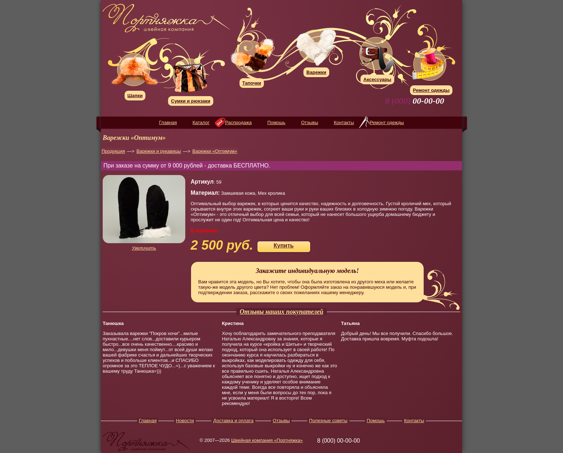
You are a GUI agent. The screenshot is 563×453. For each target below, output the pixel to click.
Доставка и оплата (233, 420)
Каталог (200, 122)
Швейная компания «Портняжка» (267, 440)
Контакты (344, 122)
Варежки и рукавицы (158, 151)
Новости (185, 420)
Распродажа (238, 122)
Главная (168, 122)
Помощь (276, 122)
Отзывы (309, 122)
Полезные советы (328, 420)
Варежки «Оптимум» (214, 151)
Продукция (113, 151)
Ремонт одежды (386, 122)
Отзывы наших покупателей (282, 311)
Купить (284, 245)
